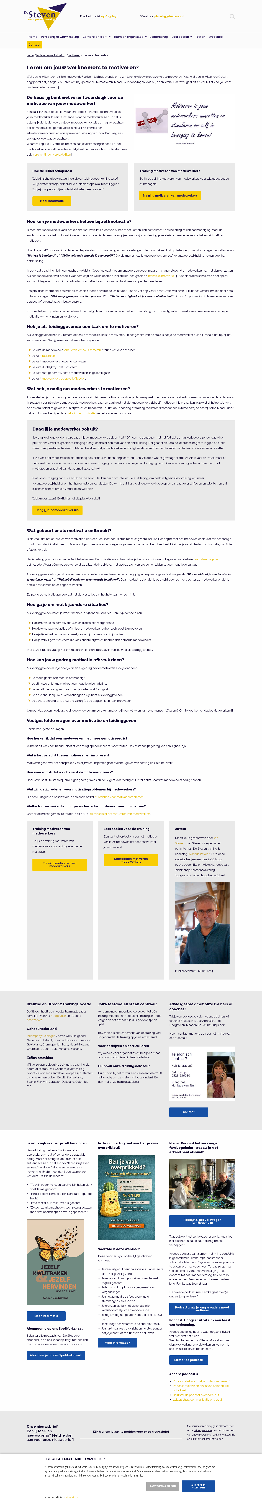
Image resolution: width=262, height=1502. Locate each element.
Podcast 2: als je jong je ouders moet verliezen (202, 1309)
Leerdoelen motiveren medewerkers (131, 860)
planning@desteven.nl (169, 16)
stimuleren (70, 350)
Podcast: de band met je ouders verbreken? (201, 1381)
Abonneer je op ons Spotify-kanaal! (56, 1355)
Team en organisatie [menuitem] (128, 36)
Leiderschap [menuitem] (159, 36)
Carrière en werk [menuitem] (95, 36)
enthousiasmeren (89, 350)
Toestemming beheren (163, 1486)
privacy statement (72, 1497)
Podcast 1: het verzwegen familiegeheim (202, 1221)
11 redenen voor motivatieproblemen (119, 797)
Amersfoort (34, 1020)
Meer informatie (52, 201)
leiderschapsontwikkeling (51, 55)
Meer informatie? (117, 1342)
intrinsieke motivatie (161, 276)
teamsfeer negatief (206, 559)
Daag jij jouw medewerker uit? (57, 510)
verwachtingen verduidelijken (52, 154)
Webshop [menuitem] (216, 36)
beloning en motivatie (81, 413)
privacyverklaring (203, 1430)
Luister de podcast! (188, 1360)
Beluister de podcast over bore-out (196, 1395)
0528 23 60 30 (109, 16)
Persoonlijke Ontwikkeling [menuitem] (60, 36)
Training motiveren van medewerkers (170, 195)
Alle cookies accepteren (198, 1486)
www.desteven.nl (200, 854)
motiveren (74, 55)
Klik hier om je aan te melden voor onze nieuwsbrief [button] (131, 1431)
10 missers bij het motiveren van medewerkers (120, 814)
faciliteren (48, 355)
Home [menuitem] (33, 36)
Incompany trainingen (41, 1036)
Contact (189, 1112)
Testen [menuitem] (200, 36)
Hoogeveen (58, 1015)
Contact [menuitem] (34, 44)
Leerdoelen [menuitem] (180, 36)
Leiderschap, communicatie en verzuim (198, 1399)
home (30, 55)
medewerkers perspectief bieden (63, 378)
